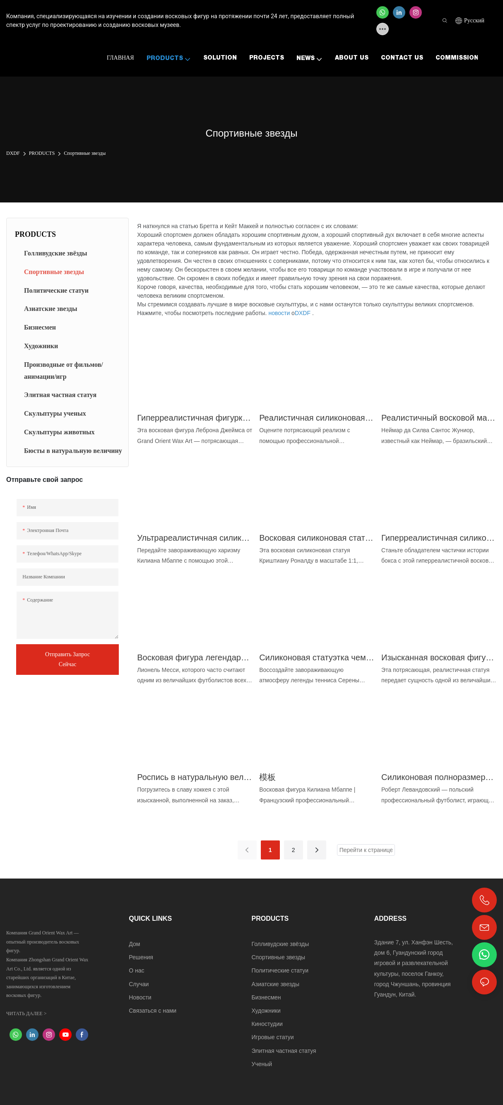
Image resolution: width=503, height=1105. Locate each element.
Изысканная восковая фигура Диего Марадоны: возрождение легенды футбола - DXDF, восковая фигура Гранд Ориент (439, 657)
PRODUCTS (42, 153)
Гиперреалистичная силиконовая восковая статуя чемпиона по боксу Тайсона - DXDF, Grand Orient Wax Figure (439, 537)
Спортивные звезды (85, 153)
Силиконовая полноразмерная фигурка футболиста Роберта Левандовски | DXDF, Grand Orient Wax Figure (439, 777)
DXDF (13, 153)
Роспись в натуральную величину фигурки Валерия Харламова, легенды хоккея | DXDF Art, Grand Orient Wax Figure (195, 777)
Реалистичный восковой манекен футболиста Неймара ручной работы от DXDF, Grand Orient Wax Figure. (439, 417)
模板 (267, 777)
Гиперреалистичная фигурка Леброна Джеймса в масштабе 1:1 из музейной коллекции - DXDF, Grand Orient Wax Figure (195, 417)
